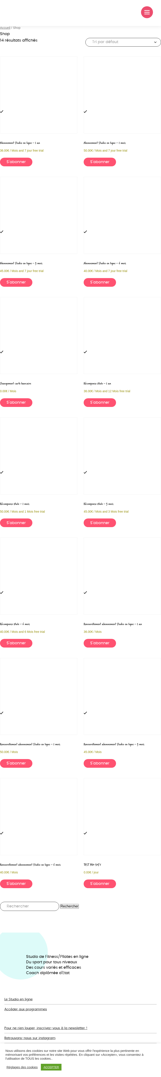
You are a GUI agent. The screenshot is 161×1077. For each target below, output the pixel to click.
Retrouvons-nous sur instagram (29, 1038)
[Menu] (147, 12)
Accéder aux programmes (25, 1009)
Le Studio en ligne (18, 999)
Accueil (5, 27)
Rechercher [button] (69, 906)
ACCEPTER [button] (51, 1067)
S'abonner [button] (16, 162)
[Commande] (123, 42)
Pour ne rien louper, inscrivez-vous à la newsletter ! (45, 1028)
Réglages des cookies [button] (22, 1067)
